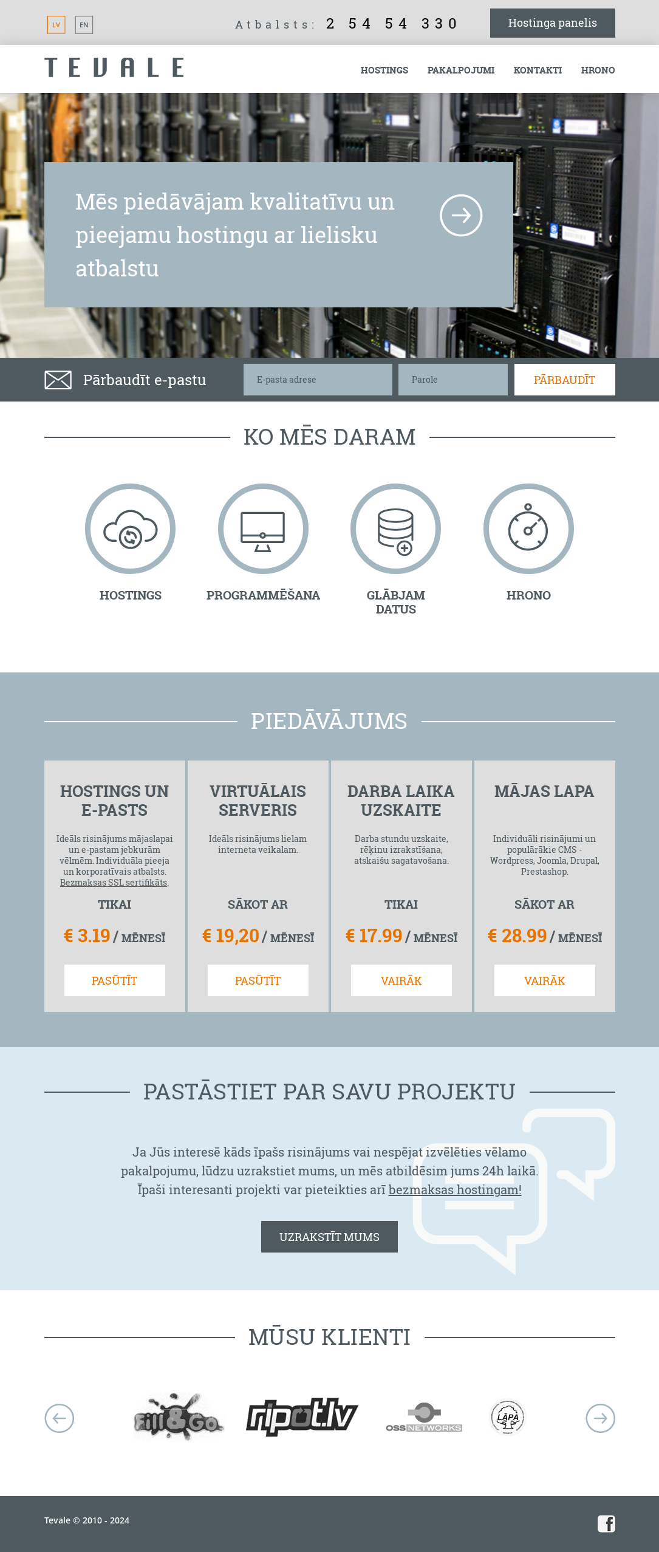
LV (56, 24)
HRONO (529, 595)
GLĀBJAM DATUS (396, 602)
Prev (59, 1418)
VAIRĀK (401, 980)
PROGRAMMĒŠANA (263, 595)
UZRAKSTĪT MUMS (329, 1236)
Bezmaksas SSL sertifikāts (113, 882)
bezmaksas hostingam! (455, 1189)
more (461, 216)
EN (84, 24)
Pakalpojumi (461, 70)
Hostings (384, 70)
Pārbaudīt (564, 379)
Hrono (598, 70)
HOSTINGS (131, 595)
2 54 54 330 (394, 23)
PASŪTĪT (114, 980)
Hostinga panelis (552, 22)
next (600, 1418)
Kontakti (538, 70)
